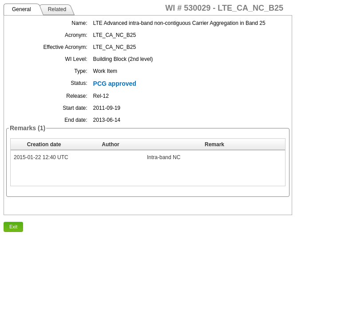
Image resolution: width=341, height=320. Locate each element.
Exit (13, 226)
